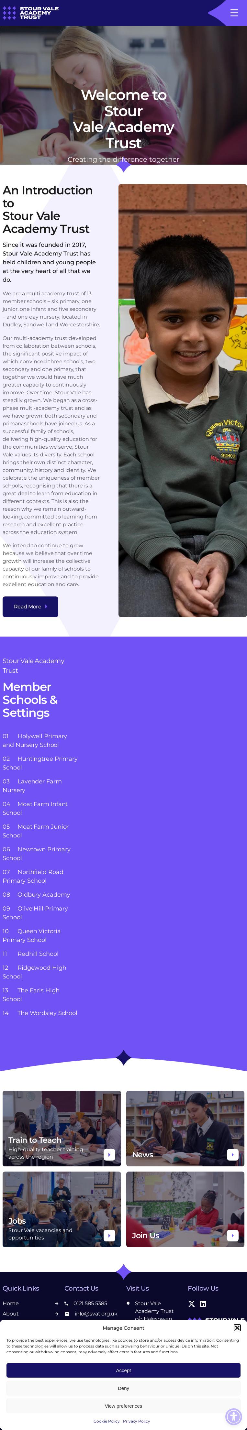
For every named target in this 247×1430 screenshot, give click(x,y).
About (31, 1314)
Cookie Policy (107, 1421)
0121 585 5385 (85, 1303)
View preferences (123, 1406)
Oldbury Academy (36, 894)
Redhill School (31, 953)
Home (31, 1303)
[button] (237, 1328)
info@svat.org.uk (91, 1314)
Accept (123, 1370)
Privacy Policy (136, 1421)
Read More (30, 607)
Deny (123, 1388)
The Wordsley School (40, 1013)
